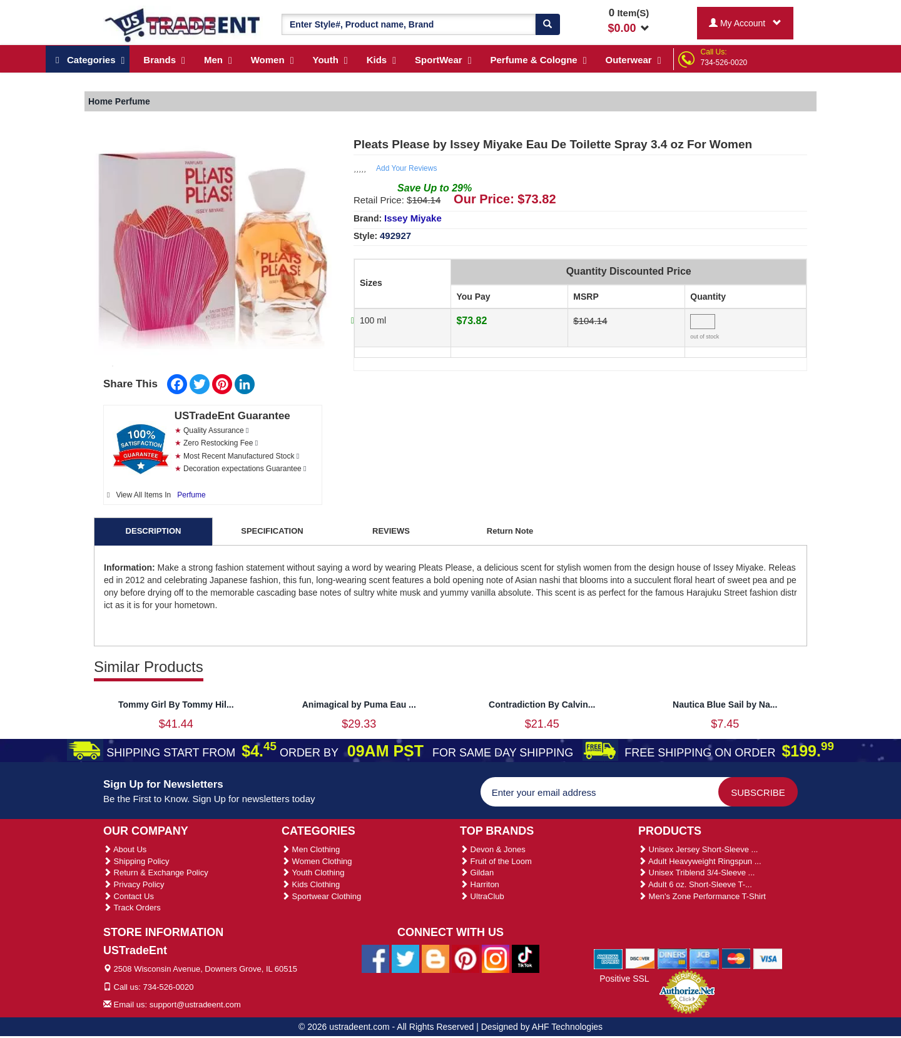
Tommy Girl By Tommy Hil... (176, 705)
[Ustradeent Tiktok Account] (525, 959)
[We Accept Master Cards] (736, 958)
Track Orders (132, 907)
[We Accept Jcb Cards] (704, 958)
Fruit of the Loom (496, 861)
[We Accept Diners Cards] (672, 958)
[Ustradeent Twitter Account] (405, 959)
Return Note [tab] (510, 531)
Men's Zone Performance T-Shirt (702, 896)
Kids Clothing (311, 884)
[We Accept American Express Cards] (608, 958)
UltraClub (482, 896)
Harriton (479, 884)
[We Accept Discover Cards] (640, 958)
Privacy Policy (134, 884)
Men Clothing (311, 849)
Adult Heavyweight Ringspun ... (699, 861)
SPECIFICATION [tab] (272, 531)
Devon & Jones (493, 849)
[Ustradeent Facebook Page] (375, 959)
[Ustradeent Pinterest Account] (465, 959)
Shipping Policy (136, 861)
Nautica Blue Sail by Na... (725, 705)
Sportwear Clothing (321, 896)
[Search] (547, 24)
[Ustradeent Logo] (183, 24)
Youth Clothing (313, 872)
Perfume (191, 495)
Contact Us (128, 896)
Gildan (477, 872)
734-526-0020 (724, 62)
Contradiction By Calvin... (542, 705)
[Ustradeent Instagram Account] (495, 959)
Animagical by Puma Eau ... (359, 705)
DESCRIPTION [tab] (153, 531)
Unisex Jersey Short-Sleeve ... (698, 849)
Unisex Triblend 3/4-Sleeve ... (696, 872)
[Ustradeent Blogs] (435, 959)
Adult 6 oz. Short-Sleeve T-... (695, 884)
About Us (124, 849)
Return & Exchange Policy (155, 872)
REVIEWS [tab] (391, 531)
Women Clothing (317, 861)
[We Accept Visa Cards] (768, 958)
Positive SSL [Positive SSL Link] (624, 979)
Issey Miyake (413, 218)
